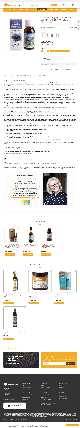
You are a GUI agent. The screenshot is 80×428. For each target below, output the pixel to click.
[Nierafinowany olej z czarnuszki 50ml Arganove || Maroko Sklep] (30, 245)
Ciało (27, 9)
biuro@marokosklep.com (10, 392)
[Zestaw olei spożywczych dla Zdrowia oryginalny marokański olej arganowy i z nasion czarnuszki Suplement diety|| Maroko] (12, 246)
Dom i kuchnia (41, 9)
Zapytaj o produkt (57, 69)
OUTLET (42, 11)
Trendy (72, 9)
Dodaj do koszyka (59, 51)
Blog (37, 11)
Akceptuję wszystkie (72, 425)
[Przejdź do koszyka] (74, 5)
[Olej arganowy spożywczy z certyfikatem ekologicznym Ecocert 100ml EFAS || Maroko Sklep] (13, 295)
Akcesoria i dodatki (53, 9)
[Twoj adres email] (54, 363)
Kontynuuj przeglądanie (11, 348)
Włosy (33, 9)
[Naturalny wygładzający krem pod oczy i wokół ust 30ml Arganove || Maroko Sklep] (64, 294)
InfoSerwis (67, 419)
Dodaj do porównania (67, 69)
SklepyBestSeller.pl (73, 419)
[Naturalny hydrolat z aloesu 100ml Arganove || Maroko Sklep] (14, 331)
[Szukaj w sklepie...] (40, 5)
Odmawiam (61, 425)
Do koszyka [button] (9, 254)
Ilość (43, 48)
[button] (5, 75)
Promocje (8, 9)
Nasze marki (64, 9)
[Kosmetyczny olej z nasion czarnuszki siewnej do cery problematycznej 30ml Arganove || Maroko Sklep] (49, 246)
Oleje (15, 9)
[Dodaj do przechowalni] (5, 18)
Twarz (21, 9)
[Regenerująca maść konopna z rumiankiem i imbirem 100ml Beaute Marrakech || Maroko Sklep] (39, 295)
